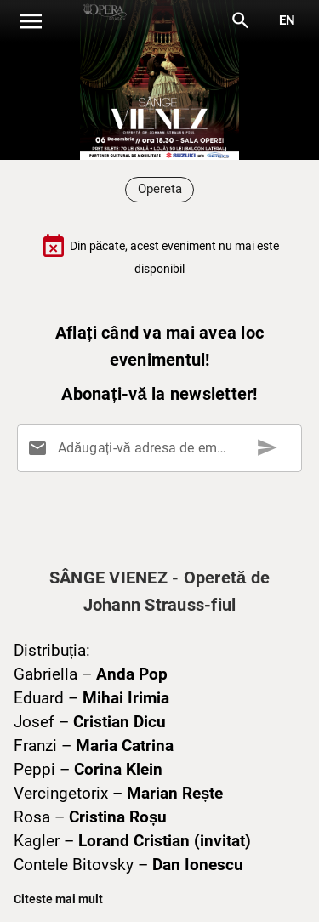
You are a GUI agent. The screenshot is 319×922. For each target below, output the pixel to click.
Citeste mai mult (58, 899)
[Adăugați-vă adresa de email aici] (163, 448)
